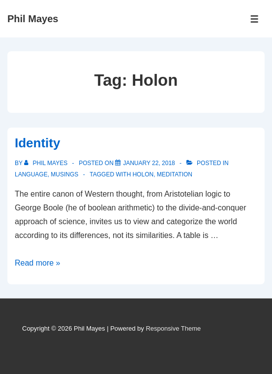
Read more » (37, 263)
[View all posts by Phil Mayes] (46, 163)
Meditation (174, 174)
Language (31, 174)
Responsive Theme (173, 328)
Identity (37, 143)
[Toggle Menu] (254, 19)
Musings (64, 174)
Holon (142, 174)
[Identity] (149, 163)
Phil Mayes (32, 18)
